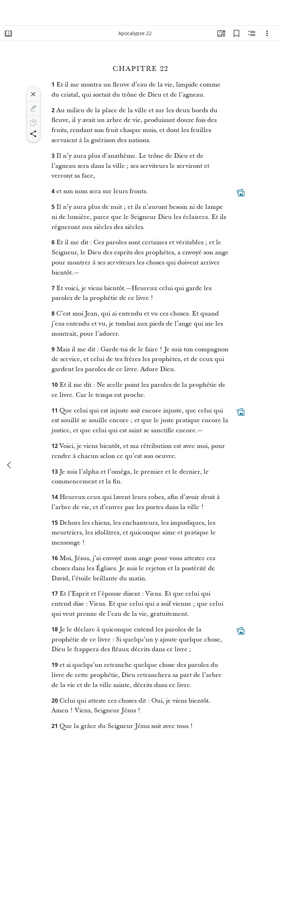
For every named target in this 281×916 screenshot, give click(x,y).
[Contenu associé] (252, 33)
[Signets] (236, 33)
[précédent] (10, 465)
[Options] (267, 33)
